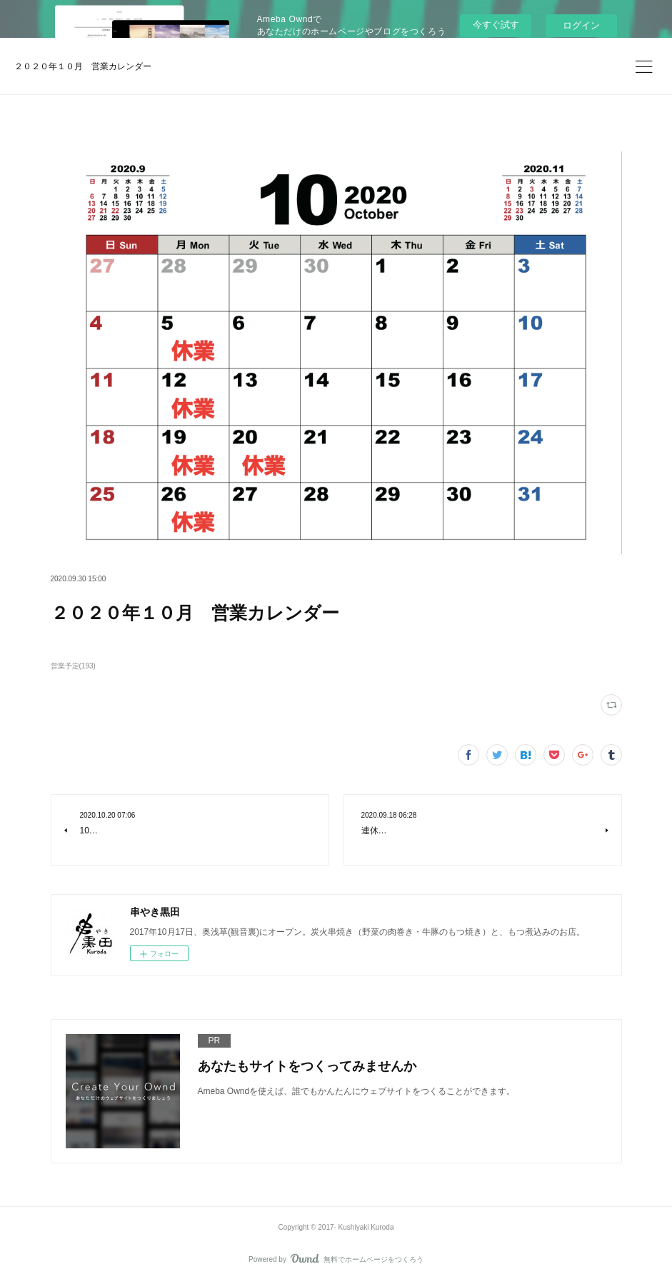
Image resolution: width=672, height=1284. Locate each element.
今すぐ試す (496, 24)
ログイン (581, 25)
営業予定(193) (73, 666)
